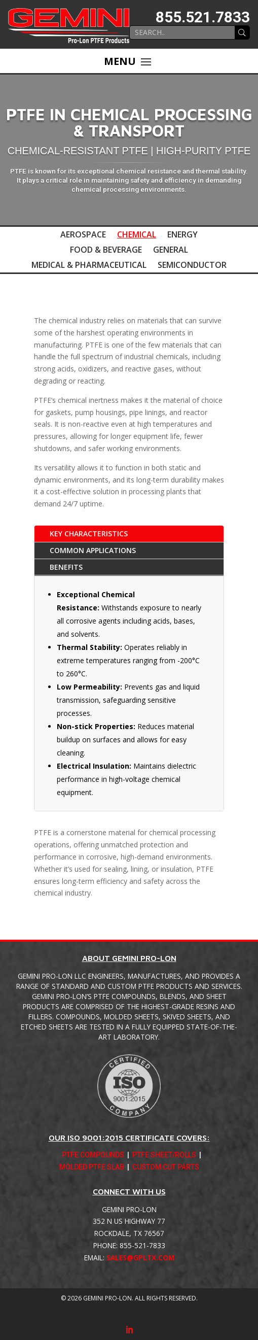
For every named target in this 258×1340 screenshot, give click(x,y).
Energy (182, 235)
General (170, 250)
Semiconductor (192, 265)
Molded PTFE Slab (91, 1168)
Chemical (136, 235)
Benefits (66, 567)
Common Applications (93, 550)
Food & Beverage (106, 250)
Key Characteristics (89, 533)
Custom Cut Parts (165, 1168)
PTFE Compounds (93, 1156)
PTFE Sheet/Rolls (164, 1156)
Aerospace (83, 235)
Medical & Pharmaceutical (88, 265)
